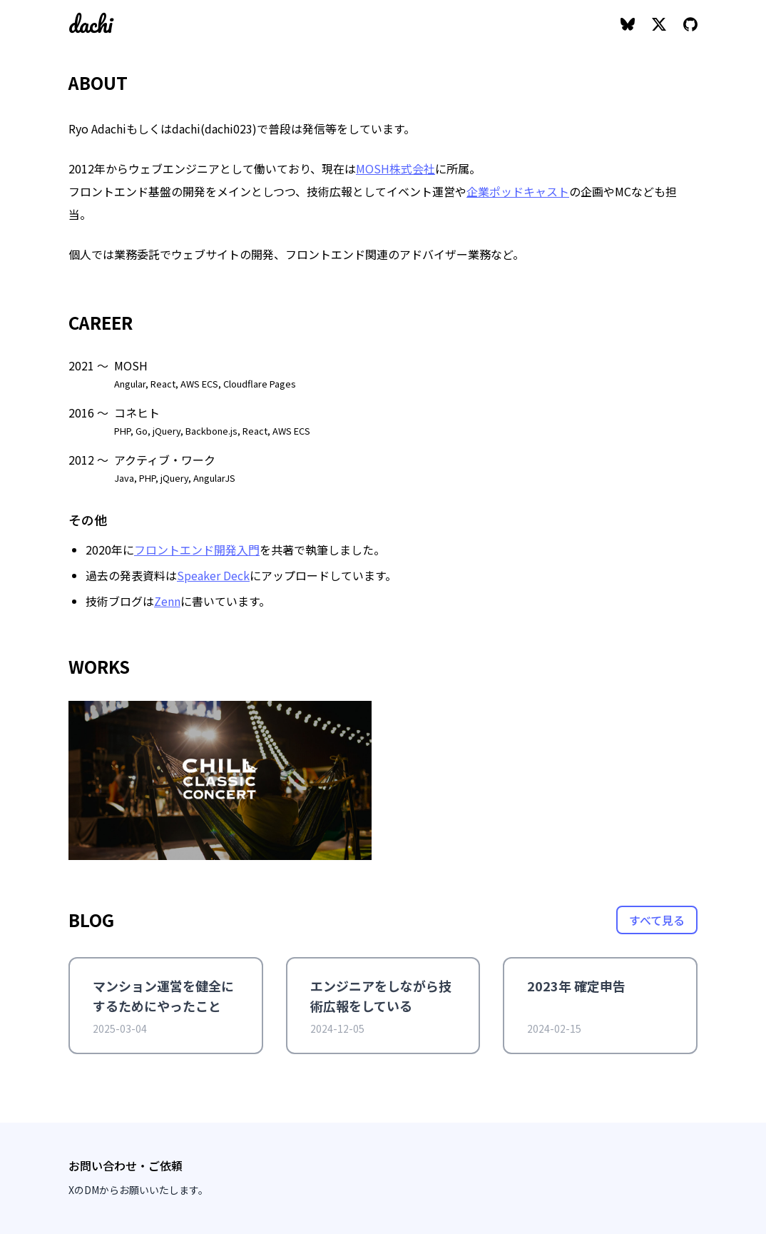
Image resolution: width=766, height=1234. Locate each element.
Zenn (167, 601)
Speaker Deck (213, 575)
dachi (90, 24)
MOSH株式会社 (395, 168)
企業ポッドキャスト (517, 191)
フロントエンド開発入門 (197, 549)
